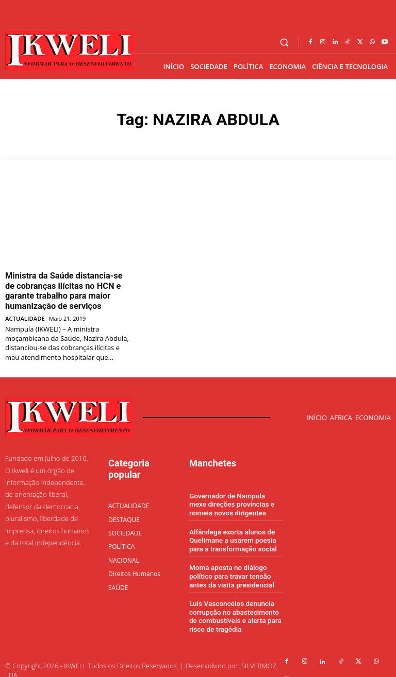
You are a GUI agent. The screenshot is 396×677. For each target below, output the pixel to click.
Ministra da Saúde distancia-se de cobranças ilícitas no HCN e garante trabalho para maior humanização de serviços (64, 288)
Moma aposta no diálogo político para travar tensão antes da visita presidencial (230, 566)
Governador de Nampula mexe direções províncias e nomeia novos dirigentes (234, 497)
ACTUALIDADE (24, 312)
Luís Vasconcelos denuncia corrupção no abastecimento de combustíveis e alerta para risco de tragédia (233, 604)
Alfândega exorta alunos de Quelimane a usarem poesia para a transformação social (231, 532)
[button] (284, 42)
